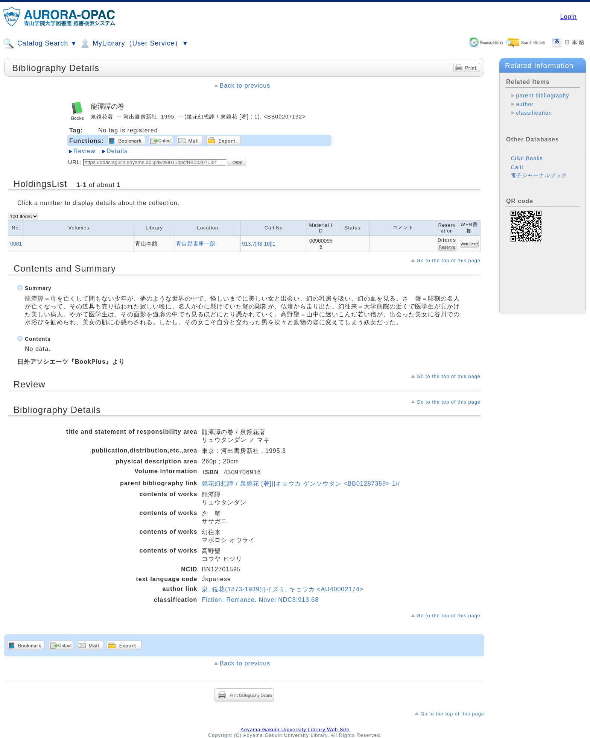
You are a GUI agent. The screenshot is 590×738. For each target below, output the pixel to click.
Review (84, 151)
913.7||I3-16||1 (258, 244)
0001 (16, 244)
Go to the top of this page (449, 260)
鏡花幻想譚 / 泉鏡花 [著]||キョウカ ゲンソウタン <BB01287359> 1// (301, 483)
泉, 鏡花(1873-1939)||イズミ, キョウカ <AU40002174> (282, 589)
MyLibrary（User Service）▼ (134, 43)
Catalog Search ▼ (40, 43)
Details (117, 151)
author (525, 104)
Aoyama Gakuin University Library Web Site (295, 729)
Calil (517, 167)
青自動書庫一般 (196, 243)
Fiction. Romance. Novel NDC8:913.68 (260, 600)
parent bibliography (542, 96)
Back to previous (245, 85)
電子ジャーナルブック (539, 175)
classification (534, 113)
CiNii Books (527, 158)
